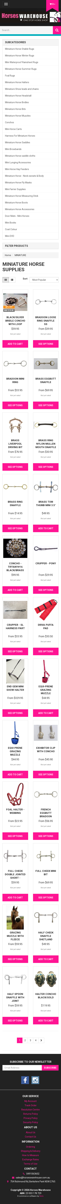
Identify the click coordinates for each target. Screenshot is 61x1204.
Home (8, 255)
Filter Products (16, 245)
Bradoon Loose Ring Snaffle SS (45, 321)
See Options (45, 344)
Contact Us (30, 1136)
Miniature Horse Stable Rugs (19, 49)
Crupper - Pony (45, 563)
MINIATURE (20, 255)
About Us (30, 1132)
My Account (30, 1101)
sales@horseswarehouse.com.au (30, 1177)
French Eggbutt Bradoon (46, 813)
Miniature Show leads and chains (22, 89)
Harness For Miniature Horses (20, 135)
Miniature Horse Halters (17, 82)
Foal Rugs (10, 75)
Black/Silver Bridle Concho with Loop (15, 321)
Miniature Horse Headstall (18, 95)
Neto (42, 1196)
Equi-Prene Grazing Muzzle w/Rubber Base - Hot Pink (46, 693)
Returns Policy (30, 1114)
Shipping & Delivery (30, 1151)
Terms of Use (30, 1163)
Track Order (31, 1105)
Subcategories (15, 42)
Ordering (30, 1146)
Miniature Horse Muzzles (18, 115)
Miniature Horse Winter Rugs (19, 55)
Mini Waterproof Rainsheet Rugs (21, 62)
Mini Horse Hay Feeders (17, 169)
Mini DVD (9, 236)
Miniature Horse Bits (15, 109)
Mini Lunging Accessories (18, 162)
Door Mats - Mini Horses (17, 216)
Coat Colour (11, 229)
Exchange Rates (30, 1159)
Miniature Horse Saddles (17, 142)
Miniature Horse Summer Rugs (21, 69)
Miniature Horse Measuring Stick (21, 196)
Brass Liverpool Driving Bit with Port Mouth (15, 447)
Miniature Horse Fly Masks (18, 182)
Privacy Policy (31, 1118)
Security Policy (30, 1122)
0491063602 (30, 1173)
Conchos (9, 122)
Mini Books (10, 222)
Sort (25, 278)
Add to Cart (15, 344)
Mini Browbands (13, 149)
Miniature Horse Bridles (17, 102)
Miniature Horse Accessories (19, 209)
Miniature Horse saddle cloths (20, 156)
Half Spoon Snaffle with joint (15, 997)
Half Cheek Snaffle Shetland (45, 936)
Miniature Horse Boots (16, 202)
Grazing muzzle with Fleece (15, 936)
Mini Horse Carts (13, 129)
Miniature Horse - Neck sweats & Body (24, 176)
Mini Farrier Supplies (15, 189)
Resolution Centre (30, 1109)
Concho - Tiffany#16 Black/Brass (15, 567)
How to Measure (30, 1155)
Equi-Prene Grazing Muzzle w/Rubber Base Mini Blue (15, 754)
